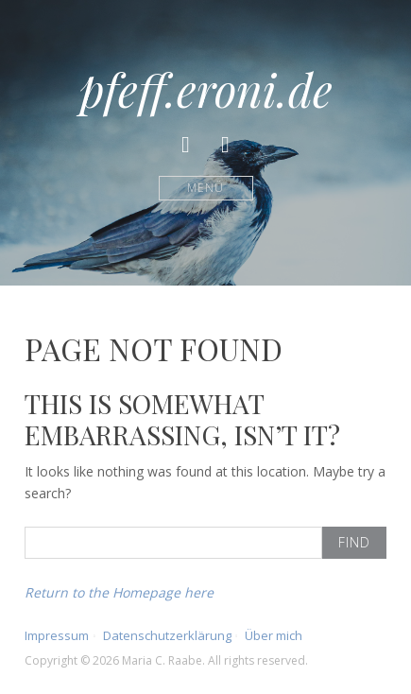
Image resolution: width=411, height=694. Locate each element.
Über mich (273, 635)
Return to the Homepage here (119, 592)
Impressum (57, 635)
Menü (205, 188)
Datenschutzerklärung (167, 635)
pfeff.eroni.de (206, 89)
